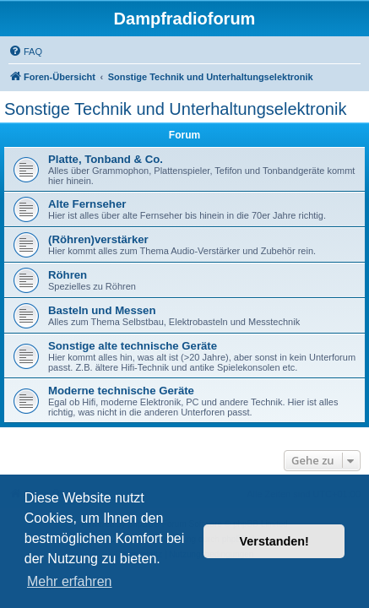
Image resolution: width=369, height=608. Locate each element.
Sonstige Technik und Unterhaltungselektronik (175, 109)
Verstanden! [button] (274, 541)
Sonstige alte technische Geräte (132, 345)
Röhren (67, 275)
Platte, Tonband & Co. (105, 159)
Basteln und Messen (102, 310)
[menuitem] (25, 51)
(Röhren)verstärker (98, 239)
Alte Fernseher (87, 204)
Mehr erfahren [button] (69, 581)
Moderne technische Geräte (121, 390)
